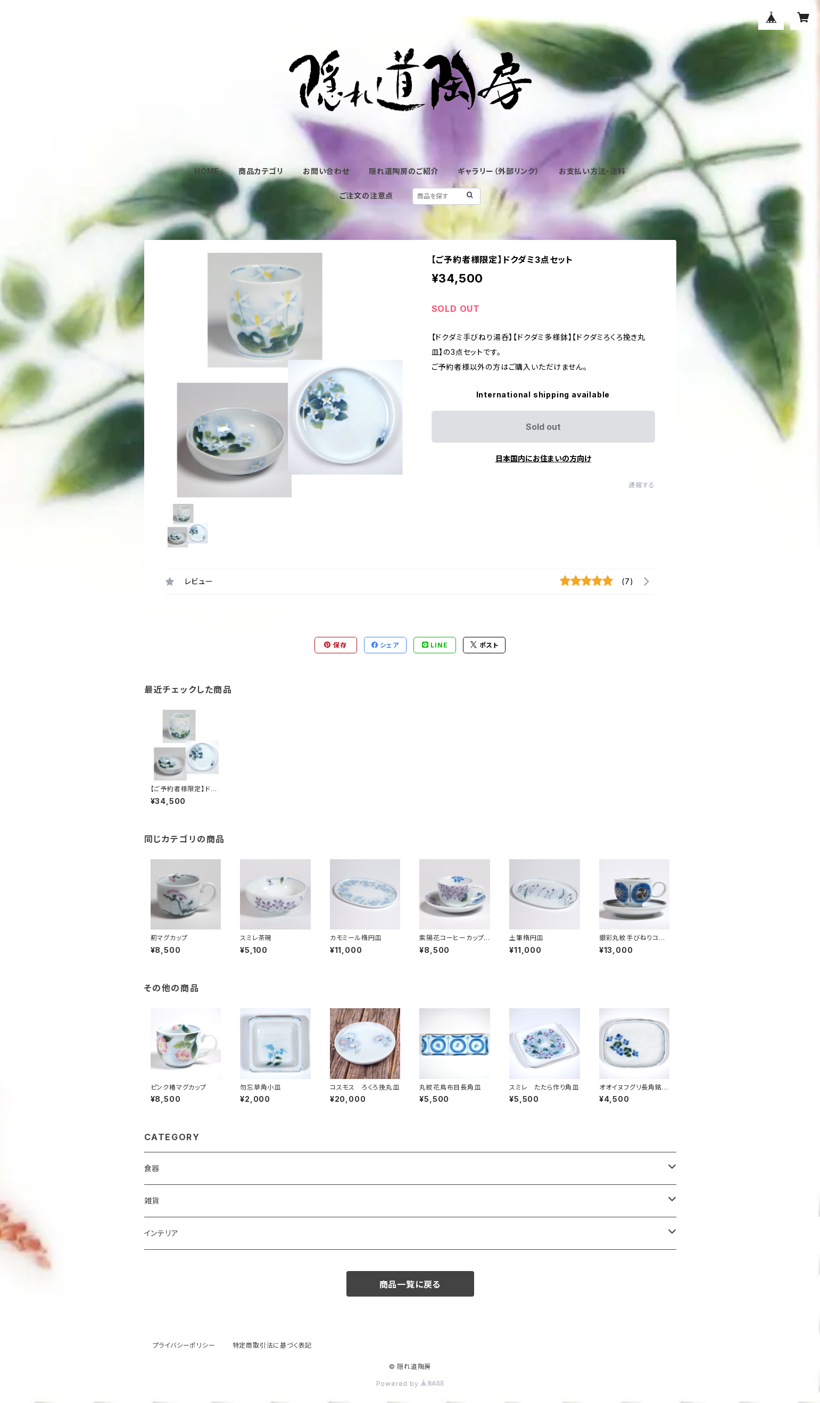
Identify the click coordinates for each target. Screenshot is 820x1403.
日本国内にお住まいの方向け (543, 458)
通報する (641, 485)
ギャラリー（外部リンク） (499, 171)
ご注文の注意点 (366, 195)
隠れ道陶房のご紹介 (403, 171)
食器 (152, 1168)
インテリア (161, 1233)
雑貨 (152, 1200)
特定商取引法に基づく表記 (272, 1345)
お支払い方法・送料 (592, 171)
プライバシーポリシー (184, 1345)
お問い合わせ (326, 171)
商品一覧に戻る (410, 1284)
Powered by (410, 1384)
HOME (206, 171)
